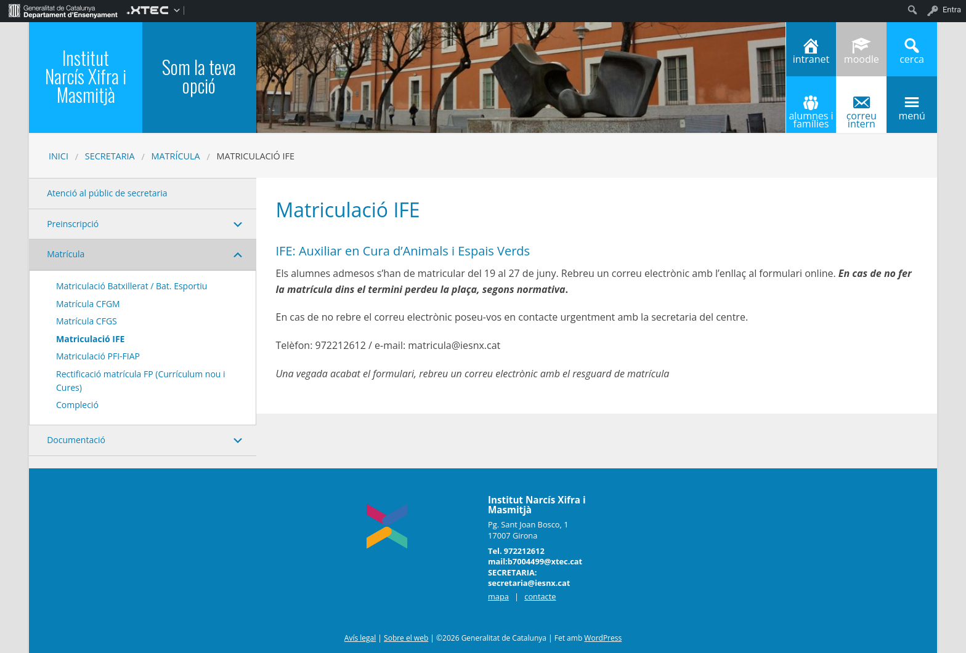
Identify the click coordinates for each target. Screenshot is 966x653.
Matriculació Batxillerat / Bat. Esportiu (131, 286)
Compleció (77, 405)
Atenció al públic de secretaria (107, 193)
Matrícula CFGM (88, 304)
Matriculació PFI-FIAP (98, 356)
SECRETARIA (110, 156)
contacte (540, 596)
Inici (58, 156)
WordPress (603, 638)
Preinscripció (73, 224)
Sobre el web (406, 638)
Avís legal (360, 638)
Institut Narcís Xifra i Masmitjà (85, 76)
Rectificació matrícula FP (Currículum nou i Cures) (140, 380)
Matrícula (176, 156)
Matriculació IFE (90, 339)
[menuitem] (63, 10)
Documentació (76, 440)
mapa (498, 596)
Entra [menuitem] (952, 9)
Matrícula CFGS (86, 321)
